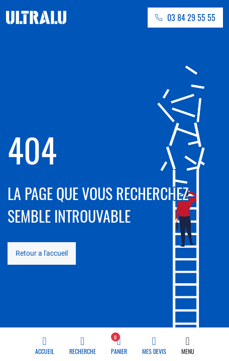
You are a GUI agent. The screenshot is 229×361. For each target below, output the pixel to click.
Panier (119, 342)
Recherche (82, 342)
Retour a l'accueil (42, 253)
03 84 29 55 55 (191, 18)
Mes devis (154, 342)
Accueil (44, 342)
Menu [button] (187, 342)
